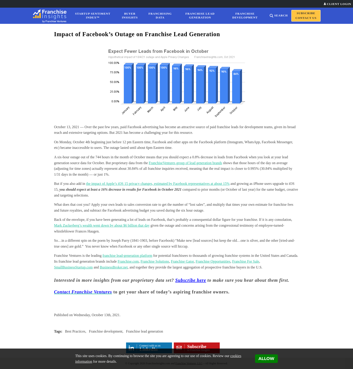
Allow (266, 358)
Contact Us (306, 18)
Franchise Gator (182, 261)
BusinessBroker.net (114, 267)
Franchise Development (245, 15)
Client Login (339, 4)
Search (281, 15)
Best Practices (75, 331)
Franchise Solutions (154, 261)
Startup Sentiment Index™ (93, 15)
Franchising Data (160, 15)
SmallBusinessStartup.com (73, 267)
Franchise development (105, 331)
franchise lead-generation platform (127, 255)
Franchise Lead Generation (200, 15)
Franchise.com (128, 261)
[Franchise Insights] (51, 16)
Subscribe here (190, 280)
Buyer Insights (130, 15)
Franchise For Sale (245, 261)
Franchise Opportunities (213, 261)
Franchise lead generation (144, 331)
